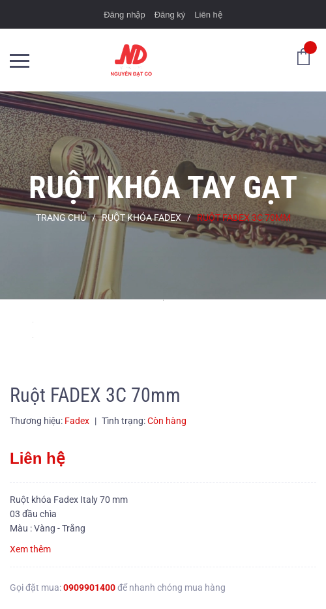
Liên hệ (208, 15)
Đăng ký (170, 15)
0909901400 (89, 587)
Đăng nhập (124, 15)
